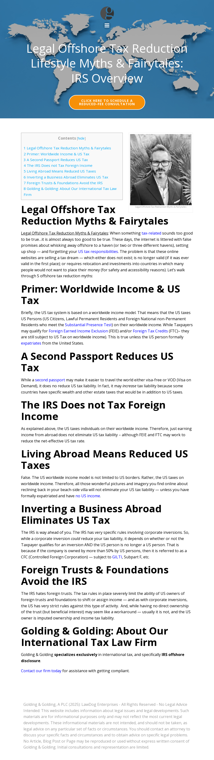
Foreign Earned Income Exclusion (78, 331)
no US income (87, 495)
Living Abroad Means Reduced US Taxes (60, 171)
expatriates (31, 343)
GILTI (117, 557)
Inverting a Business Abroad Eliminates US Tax (66, 177)
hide (81, 138)
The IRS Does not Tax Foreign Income (58, 165)
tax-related (151, 233)
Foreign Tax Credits (150, 331)
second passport (50, 380)
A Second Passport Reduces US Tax (56, 159)
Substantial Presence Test (88, 324)
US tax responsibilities (98, 251)
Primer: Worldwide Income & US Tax (56, 154)
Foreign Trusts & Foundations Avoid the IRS (63, 182)
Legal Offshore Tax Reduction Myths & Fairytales (67, 148)
